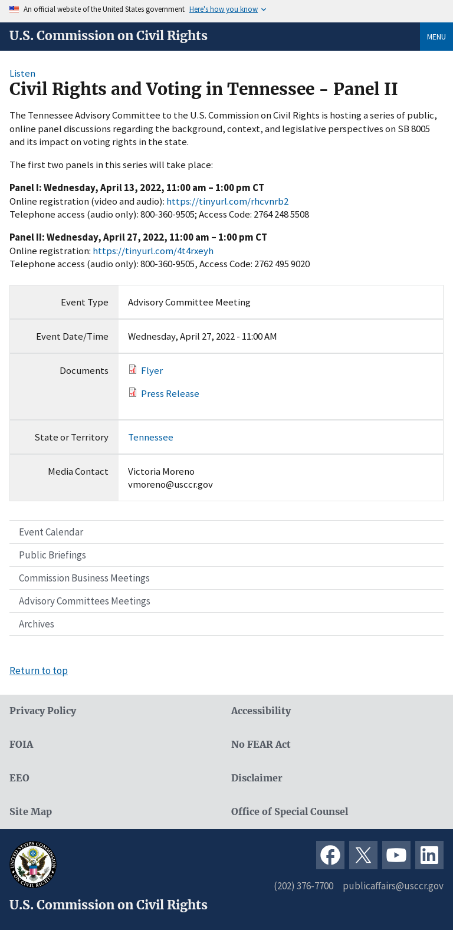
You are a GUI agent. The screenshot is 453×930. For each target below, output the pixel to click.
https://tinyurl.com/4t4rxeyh (153, 250)
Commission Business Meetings (84, 577)
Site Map (30, 811)
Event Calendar (51, 531)
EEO (19, 778)
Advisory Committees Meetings (84, 600)
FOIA (21, 744)
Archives (36, 623)
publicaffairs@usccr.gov (393, 885)
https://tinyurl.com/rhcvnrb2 (227, 201)
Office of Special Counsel (289, 811)
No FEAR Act (261, 744)
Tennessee (150, 437)
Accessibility (261, 711)
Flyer (152, 370)
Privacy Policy (42, 711)
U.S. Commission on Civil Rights (108, 36)
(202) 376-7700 (303, 885)
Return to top (38, 670)
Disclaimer (257, 778)
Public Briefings (52, 554)
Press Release (170, 393)
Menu (436, 36)
